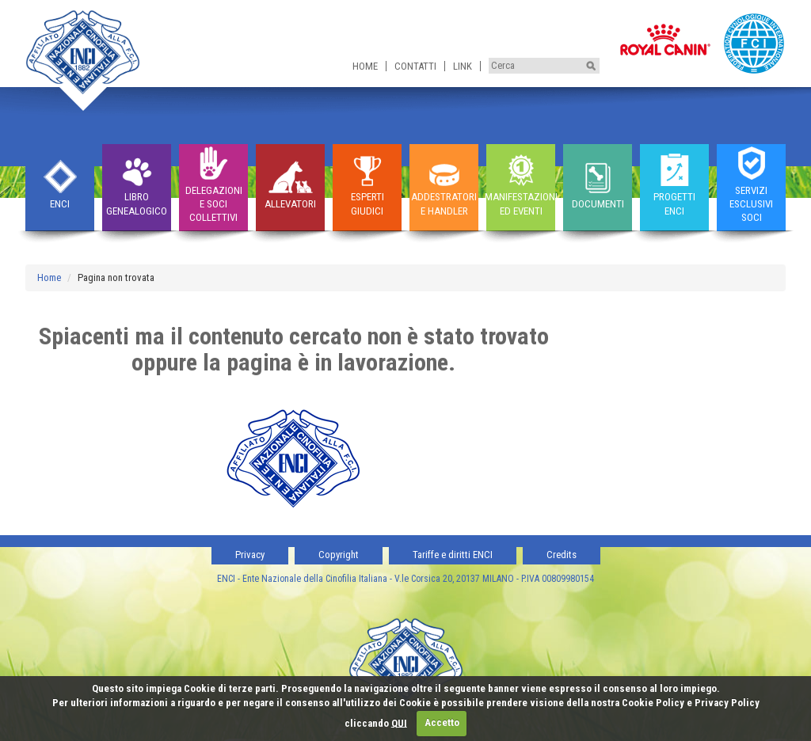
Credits (561, 554)
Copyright (338, 554)
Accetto (442, 722)
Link (462, 66)
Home (365, 66)
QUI (399, 722)
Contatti (415, 66)
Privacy (250, 554)
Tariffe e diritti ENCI (453, 554)
